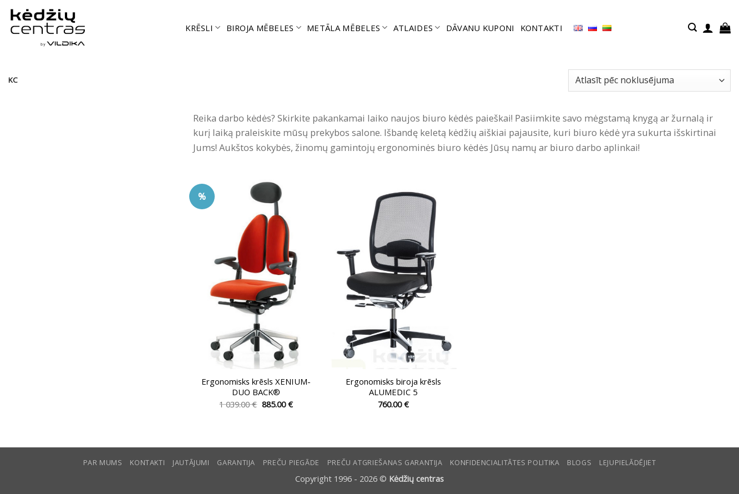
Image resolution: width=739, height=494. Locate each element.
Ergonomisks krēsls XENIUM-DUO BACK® (256, 386)
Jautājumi (191, 462)
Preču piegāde (291, 462)
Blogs (579, 462)
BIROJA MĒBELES (264, 27)
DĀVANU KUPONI (480, 27)
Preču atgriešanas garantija (385, 462)
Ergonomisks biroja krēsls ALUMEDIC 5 (393, 386)
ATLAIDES (417, 27)
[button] (692, 27)
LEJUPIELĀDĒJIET (627, 462)
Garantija (236, 462)
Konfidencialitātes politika (504, 462)
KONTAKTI (541, 27)
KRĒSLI (202, 27)
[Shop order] (649, 80)
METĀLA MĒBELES (347, 27)
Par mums (103, 462)
